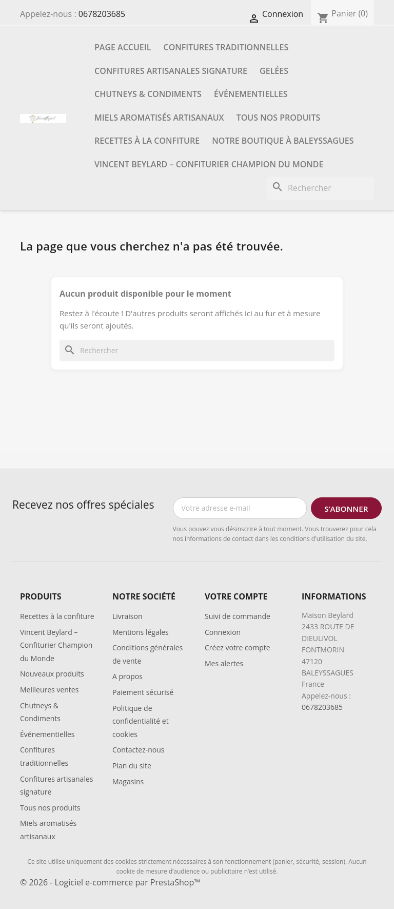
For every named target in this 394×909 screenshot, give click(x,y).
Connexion (223, 632)
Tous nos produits (279, 117)
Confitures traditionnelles (226, 47)
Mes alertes (224, 663)
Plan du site (131, 765)
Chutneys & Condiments (148, 94)
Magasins (128, 781)
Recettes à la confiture (147, 140)
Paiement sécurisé (142, 692)
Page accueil (122, 47)
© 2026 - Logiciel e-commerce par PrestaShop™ (110, 882)
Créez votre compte (237, 647)
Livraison (127, 616)
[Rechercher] (320, 188)
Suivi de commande (237, 616)
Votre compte (236, 596)
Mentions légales (140, 632)
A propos (127, 676)
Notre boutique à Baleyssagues (282, 140)
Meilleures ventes (49, 689)
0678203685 (101, 14)
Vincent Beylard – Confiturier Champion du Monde (208, 164)
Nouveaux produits (52, 674)
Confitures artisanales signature (170, 70)
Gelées (274, 70)
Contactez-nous (138, 750)
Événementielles (250, 94)
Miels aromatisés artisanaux (159, 117)
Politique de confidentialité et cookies (140, 721)
